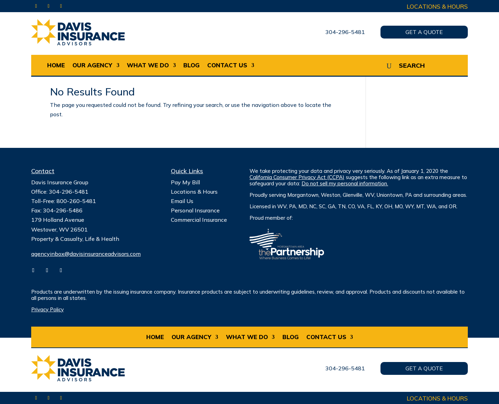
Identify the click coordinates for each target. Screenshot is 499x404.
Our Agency (92, 65)
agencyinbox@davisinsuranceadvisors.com (86, 253)
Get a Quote (424, 31)
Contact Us (227, 65)
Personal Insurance (195, 210)
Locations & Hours (437, 6)
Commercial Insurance (199, 219)
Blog (191, 65)
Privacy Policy (47, 309)
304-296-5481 (345, 31)
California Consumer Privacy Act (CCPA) (297, 177)
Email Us (182, 200)
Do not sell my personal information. (344, 183)
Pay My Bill (185, 182)
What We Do (148, 65)
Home (56, 65)
